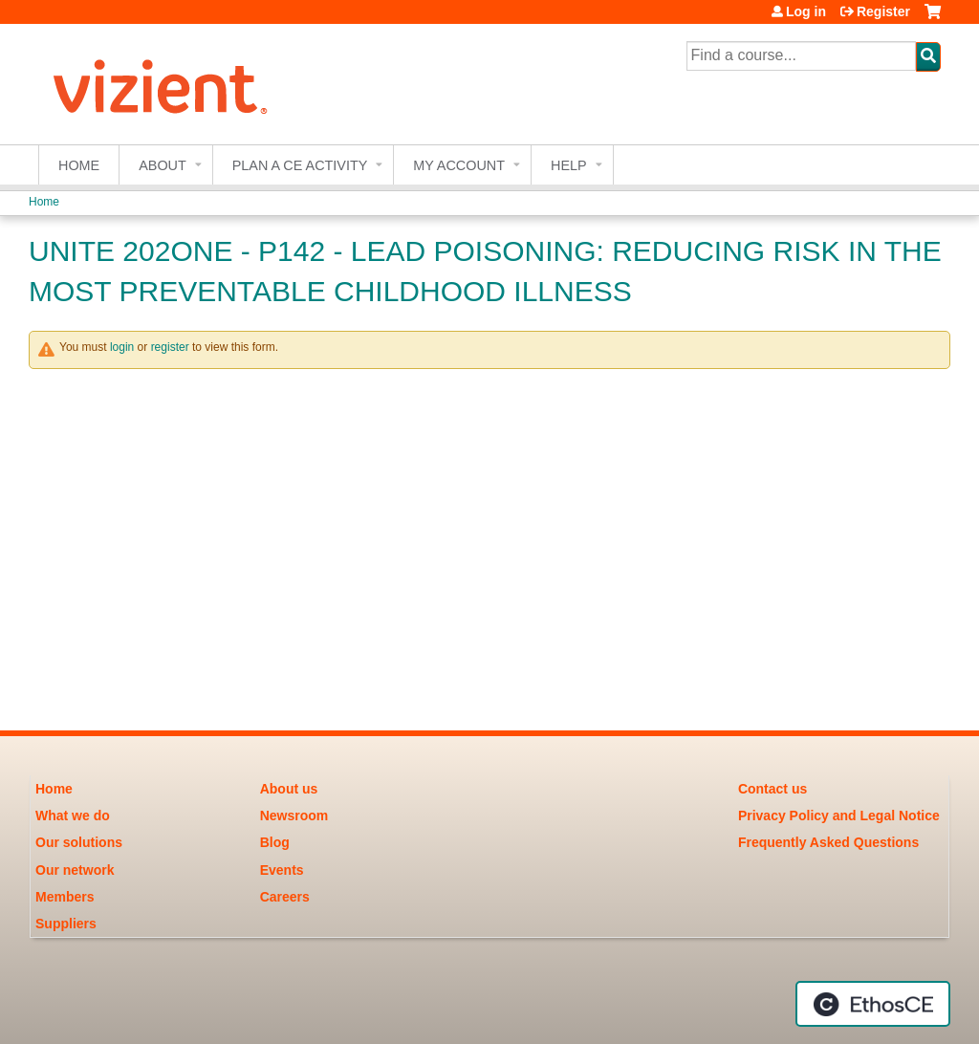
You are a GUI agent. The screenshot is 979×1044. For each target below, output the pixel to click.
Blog (275, 842)
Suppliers (66, 923)
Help (569, 165)
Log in (806, 11)
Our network (74, 870)
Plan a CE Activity (300, 165)
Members (64, 896)
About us (289, 788)
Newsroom (294, 815)
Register (883, 11)
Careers (285, 896)
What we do (72, 815)
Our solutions (78, 842)
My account (459, 165)
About (162, 165)
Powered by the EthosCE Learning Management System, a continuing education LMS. (872, 1004)
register (170, 347)
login (122, 347)
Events (282, 870)
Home (78, 165)
